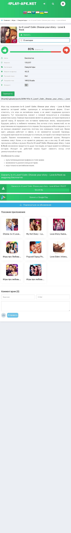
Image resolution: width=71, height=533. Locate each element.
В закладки (27, 40)
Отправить (12, 315)
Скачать (25, 35)
